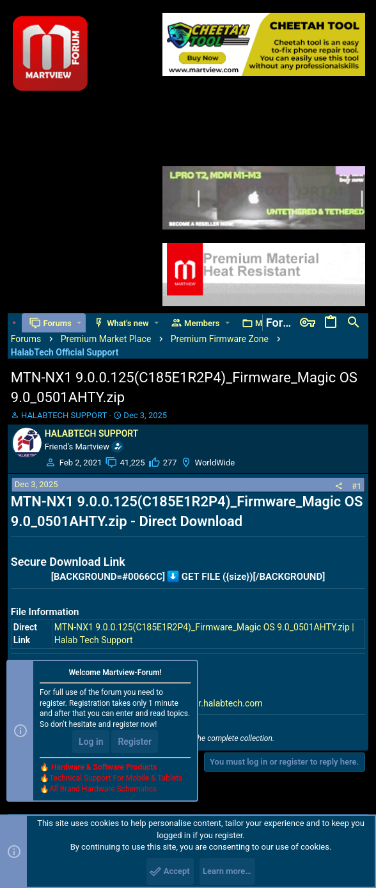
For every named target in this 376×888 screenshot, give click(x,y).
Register (135, 741)
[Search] (353, 323)
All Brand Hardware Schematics (103, 788)
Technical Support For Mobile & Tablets (115, 778)
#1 (356, 486)
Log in (91, 741)
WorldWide (215, 462)
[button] (79, 323)
